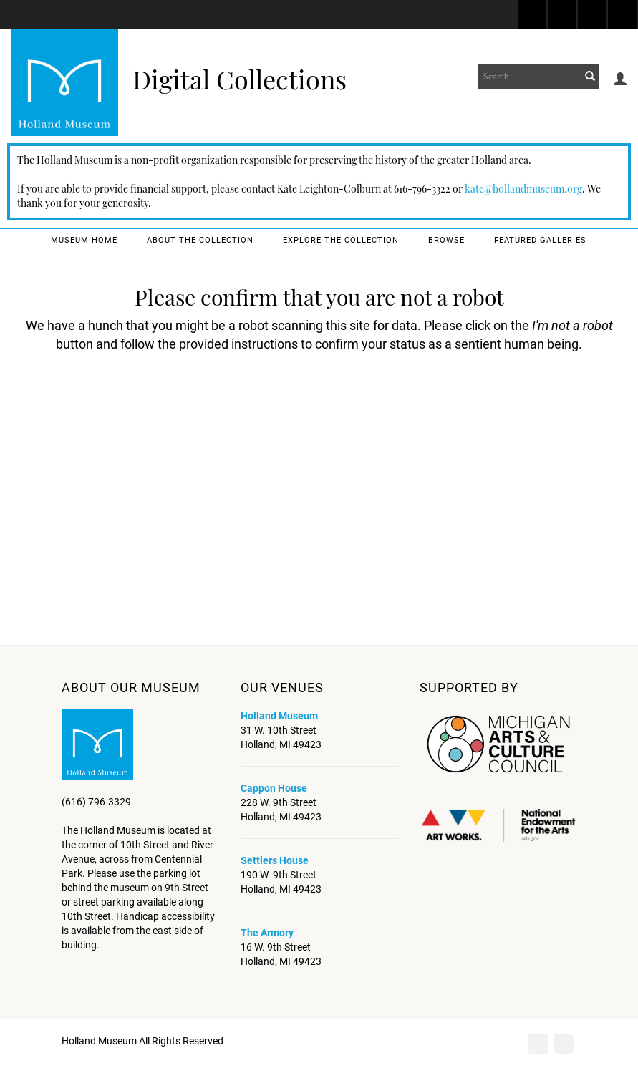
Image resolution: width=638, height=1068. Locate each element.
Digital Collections (239, 79)
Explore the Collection (341, 240)
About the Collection (200, 240)
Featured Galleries (540, 240)
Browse (446, 240)
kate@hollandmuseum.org (523, 188)
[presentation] (336, 409)
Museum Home (84, 240)
